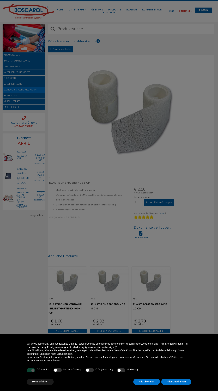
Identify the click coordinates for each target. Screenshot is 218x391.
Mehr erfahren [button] (40, 381)
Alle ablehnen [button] (146, 381)
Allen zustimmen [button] (176, 381)
